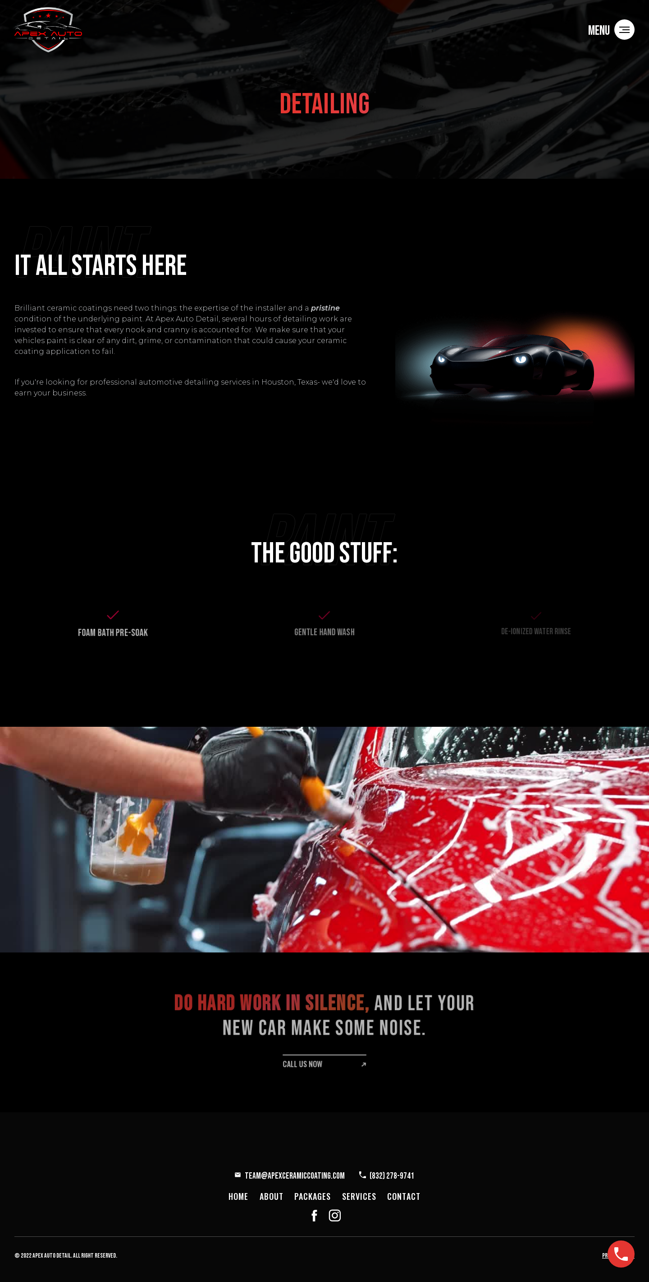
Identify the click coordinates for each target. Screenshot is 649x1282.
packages (312, 1196)
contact (403, 1196)
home (238, 1196)
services (359, 1196)
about (271, 1196)
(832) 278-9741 (392, 1176)
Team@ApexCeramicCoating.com (295, 1176)
